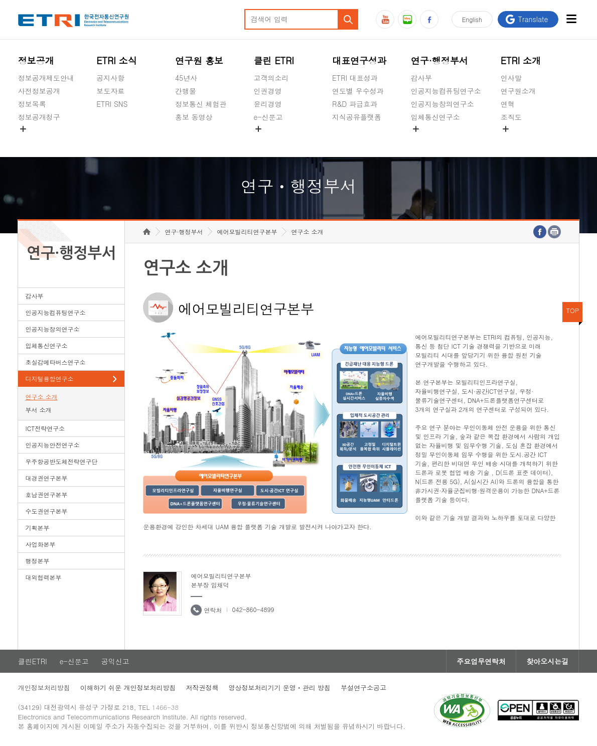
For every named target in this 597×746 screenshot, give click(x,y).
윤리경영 (267, 104)
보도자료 (110, 91)
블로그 (407, 19)
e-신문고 (267, 117)
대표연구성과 (359, 60)
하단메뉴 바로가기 (0, 0)
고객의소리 (270, 78)
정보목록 (32, 104)
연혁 (508, 104)
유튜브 (385, 19)
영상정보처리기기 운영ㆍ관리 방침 (279, 687)
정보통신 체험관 (201, 104)
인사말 (511, 78)
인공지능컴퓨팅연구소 (446, 91)
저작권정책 (202, 687)
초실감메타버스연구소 (446, 140)
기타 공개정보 (523, 140)
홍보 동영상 (194, 117)
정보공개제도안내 (46, 78)
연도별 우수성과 (358, 91)
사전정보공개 (39, 91)
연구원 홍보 (199, 60)
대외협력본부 (44, 577)
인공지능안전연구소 (53, 444)
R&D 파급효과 (354, 104)
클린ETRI (32, 661)
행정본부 (38, 560)
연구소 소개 (42, 396)
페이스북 (429, 19)
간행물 (185, 91)
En (472, 19)
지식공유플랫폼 (356, 117)
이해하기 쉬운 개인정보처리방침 (128, 687)
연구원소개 (518, 91)
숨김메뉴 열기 (23, 129)
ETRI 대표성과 (355, 78)
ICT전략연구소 (45, 428)
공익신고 (267, 140)
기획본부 (38, 527)
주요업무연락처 (481, 661)
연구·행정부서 (439, 60)
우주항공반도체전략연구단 (62, 461)
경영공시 (32, 140)
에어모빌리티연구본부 (247, 231)
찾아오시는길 (547, 661)
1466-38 (165, 707)
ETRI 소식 (116, 60)
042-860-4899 (253, 609)
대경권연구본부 (47, 478)
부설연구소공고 (363, 687)
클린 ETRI (273, 60)
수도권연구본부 (47, 511)
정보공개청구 (39, 117)
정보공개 (36, 60)
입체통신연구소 (435, 117)
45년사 (186, 78)
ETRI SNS (111, 104)
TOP (572, 310)
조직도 (511, 117)
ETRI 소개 (521, 60)
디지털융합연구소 (50, 378)
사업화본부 (41, 544)
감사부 (421, 78)
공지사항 (110, 78)
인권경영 (267, 91)
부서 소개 (39, 409)
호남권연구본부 (47, 494)
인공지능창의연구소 (442, 104)
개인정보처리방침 (44, 687)
